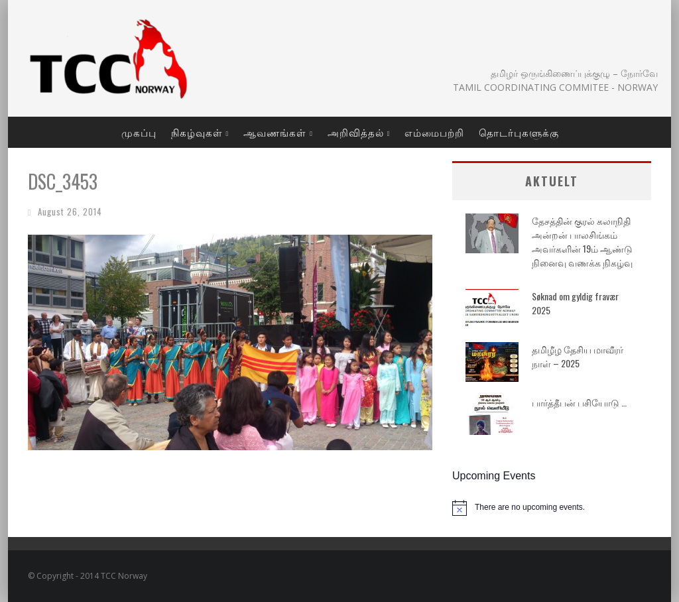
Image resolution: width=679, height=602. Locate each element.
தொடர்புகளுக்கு (519, 132)
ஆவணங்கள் (274, 132)
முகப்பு (138, 132)
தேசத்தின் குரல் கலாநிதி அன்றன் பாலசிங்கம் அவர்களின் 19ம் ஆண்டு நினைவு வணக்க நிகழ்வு (582, 241)
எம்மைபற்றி (434, 132)
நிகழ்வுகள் (197, 132)
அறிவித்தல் (356, 132)
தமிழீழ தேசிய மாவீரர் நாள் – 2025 (577, 356)
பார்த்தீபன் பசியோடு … (579, 402)
